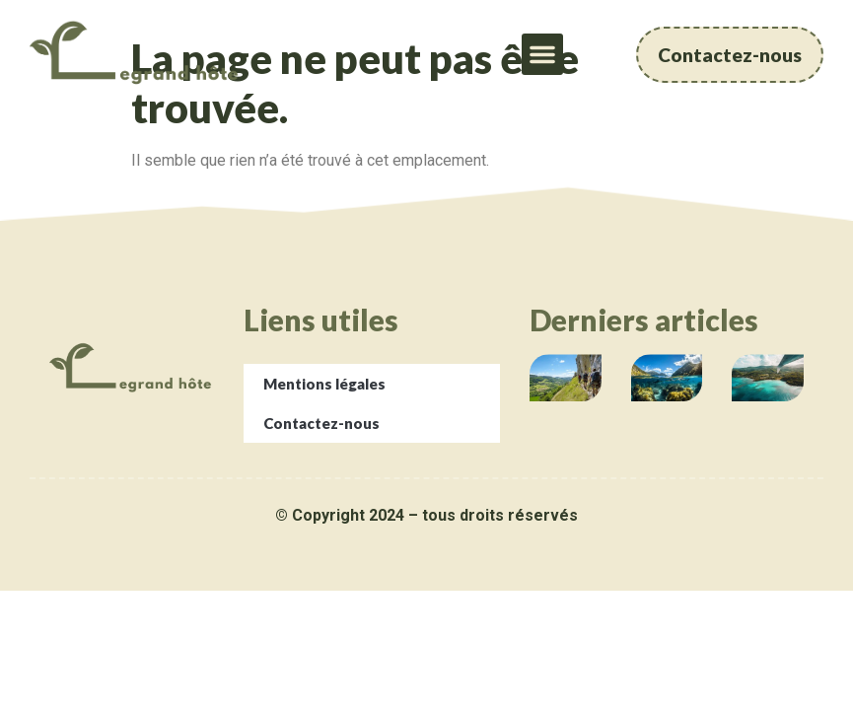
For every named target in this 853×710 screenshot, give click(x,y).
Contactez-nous (321, 423)
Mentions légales (324, 383)
